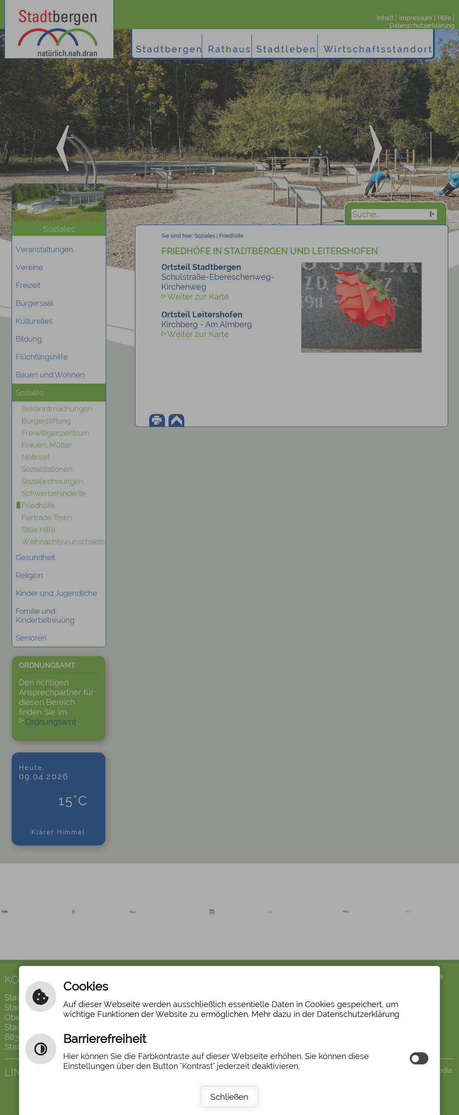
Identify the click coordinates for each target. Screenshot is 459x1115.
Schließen (229, 1097)
